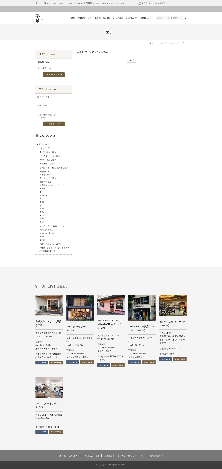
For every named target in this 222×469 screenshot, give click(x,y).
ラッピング (44, 148)
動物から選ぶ (45, 182)
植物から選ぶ (45, 171)
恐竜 (43, 188)
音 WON (43, 144)
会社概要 (107, 455)
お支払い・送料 (92, 455)
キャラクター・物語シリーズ (52, 226)
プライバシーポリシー (126, 455)
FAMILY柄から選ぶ (48, 159)
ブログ (143, 455)
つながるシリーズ (47, 163)
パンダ (44, 195)
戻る (131, 59)
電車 (43, 240)
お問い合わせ (156, 455)
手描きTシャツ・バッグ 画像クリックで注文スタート (54, 249)
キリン (44, 192)
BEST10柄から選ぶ (48, 152)
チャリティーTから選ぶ (50, 156)
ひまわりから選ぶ (49, 178)
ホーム (62, 455)
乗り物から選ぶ (46, 230)
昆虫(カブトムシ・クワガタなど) (54, 185)
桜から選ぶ (46, 174)
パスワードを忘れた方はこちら (46, 115)
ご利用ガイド (75, 455)
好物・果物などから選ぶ (50, 244)
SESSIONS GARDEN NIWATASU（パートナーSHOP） (110, 324)
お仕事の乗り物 (48, 233)
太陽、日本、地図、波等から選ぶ (54, 167)
